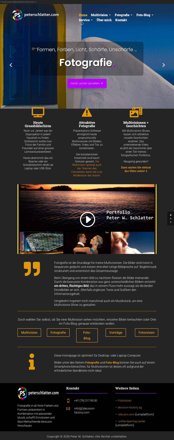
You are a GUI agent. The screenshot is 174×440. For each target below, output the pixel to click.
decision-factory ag (130, 407)
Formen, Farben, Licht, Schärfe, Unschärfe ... (87, 49)
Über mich (104, 20)
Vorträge (115, 333)
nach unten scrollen (85, 83)
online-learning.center (131, 421)
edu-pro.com (126, 414)
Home (83, 15)
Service (84, 20)
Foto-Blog (143, 15)
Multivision (99, 15)
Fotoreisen (147, 333)
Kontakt (121, 20)
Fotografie (122, 15)
